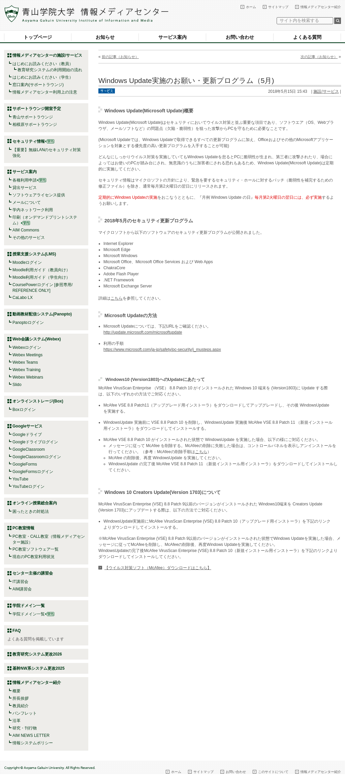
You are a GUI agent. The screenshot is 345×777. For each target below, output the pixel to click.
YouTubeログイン (28, 486)
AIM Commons (25, 230)
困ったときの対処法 (30, 511)
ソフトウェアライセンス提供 (38, 195)
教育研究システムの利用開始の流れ (50, 69)
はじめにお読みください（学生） (42, 77)
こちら (117, 298)
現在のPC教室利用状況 (33, 556)
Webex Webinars (27, 377)
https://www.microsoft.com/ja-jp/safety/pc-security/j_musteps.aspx (162, 349)
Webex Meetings (27, 355)
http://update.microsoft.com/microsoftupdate (142, 332)
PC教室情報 (23, 528)
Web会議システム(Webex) (36, 339)
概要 (16, 691)
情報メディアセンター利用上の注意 (44, 92)
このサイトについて (273, 772)
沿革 (16, 720)
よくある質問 (307, 37)
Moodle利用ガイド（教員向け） (41, 270)
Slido (17, 384)
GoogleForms (24, 464)
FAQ (16, 630)
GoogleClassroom (28, 449)
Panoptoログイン (28, 322)
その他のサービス (28, 237)
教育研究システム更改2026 (37, 654)
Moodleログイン (27, 262)
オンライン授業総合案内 (34, 503)
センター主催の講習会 (32, 573)
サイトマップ (278, 7)
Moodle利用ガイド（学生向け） (41, 277)
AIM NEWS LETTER (31, 735)
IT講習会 (20, 581)
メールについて (26, 202)
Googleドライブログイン (35, 442)
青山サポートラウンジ (32, 117)
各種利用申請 (24, 180)
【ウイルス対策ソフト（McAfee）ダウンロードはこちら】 (157, 567)
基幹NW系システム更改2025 (38, 668)
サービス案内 (172, 37)
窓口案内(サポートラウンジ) (38, 84)
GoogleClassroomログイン (36, 456)
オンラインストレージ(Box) (37, 401)
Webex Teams (25, 362)
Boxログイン (24, 409)
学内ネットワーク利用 (32, 209)
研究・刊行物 (24, 728)
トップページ (38, 37)
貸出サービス (24, 187)
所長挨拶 (20, 698)
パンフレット (24, 713)
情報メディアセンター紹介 (321, 7)
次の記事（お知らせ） (319, 57)
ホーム (251, 7)
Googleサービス (27, 426)
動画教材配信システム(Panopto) (42, 314)
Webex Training (26, 369)
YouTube (20, 479)
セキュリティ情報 (33, 141)
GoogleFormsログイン (32, 471)
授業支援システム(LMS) (34, 254)
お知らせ (105, 37)
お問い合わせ (240, 37)
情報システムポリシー (32, 743)
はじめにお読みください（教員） (42, 63)
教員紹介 (20, 705)
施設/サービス (326, 91)
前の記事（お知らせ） (120, 57)
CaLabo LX (22, 297)
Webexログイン (26, 347)
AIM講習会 (22, 589)
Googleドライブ (27, 434)
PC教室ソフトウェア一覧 (35, 549)
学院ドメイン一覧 (33, 614)
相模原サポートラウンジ (34, 124)
